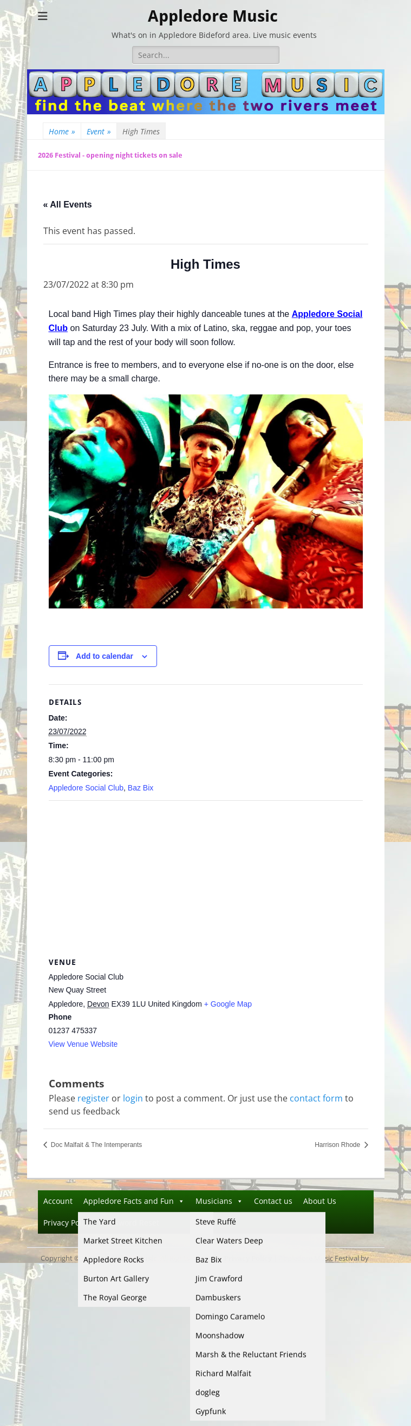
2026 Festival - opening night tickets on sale (110, 155)
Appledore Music (213, 16)
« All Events (67, 204)
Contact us (273, 1201)
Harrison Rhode (338, 1145)
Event (99, 131)
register (93, 1098)
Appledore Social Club (86, 787)
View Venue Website (83, 1044)
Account (58, 1201)
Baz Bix (140, 787)
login (133, 1098)
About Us (319, 1201)
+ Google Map (228, 1004)
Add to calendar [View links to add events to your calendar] (104, 656)
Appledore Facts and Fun (134, 1201)
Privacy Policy (67, 1222)
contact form (316, 1098)
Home (62, 131)
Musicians (219, 1201)
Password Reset (130, 1222)
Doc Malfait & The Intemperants (95, 1145)
